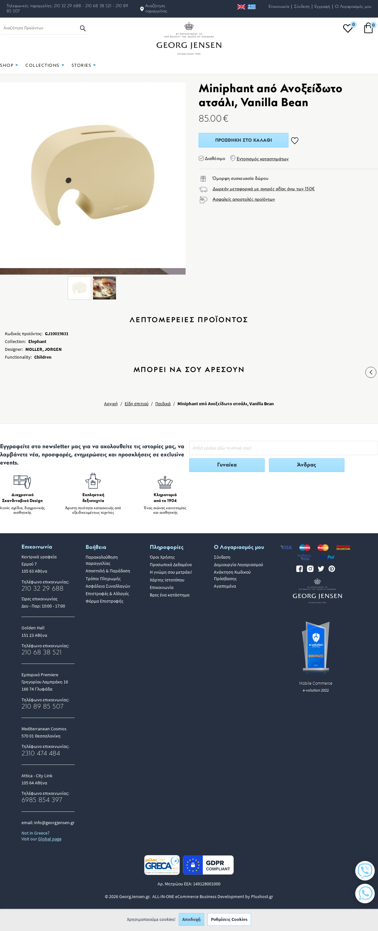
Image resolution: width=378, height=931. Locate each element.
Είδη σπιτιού (136, 404)
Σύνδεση (302, 7)
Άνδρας (306, 465)
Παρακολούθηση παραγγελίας (102, 560)
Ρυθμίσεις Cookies (229, 921)
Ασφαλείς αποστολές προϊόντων (244, 199)
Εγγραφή (322, 7)
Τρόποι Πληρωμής (103, 578)
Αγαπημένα (225, 586)
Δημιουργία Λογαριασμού (238, 564)
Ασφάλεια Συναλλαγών (108, 586)
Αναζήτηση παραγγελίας (156, 8)
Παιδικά (163, 404)
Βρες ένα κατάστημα (169, 595)
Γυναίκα (227, 465)
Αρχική (111, 404)
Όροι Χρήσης (162, 557)
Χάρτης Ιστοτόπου (167, 580)
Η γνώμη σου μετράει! (171, 572)
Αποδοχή (191, 921)
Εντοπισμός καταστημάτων (262, 159)
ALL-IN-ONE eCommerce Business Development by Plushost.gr (212, 896)
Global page (50, 839)
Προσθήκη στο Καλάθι (243, 140)
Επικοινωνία (279, 7)
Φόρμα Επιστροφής (104, 601)
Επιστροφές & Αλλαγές (107, 593)
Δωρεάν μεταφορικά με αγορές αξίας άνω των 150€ (264, 189)
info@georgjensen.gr (54, 822)
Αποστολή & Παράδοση (108, 571)
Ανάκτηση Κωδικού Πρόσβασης (232, 575)
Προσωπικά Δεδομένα (171, 564)
